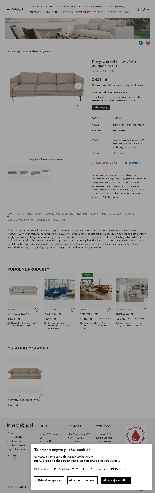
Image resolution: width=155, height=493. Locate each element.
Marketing (82, 469)
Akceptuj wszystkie (115, 480)
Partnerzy (120, 469)
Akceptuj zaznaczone (82, 480)
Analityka (63, 469)
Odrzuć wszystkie (49, 480)
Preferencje (101, 469)
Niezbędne (44, 469)
